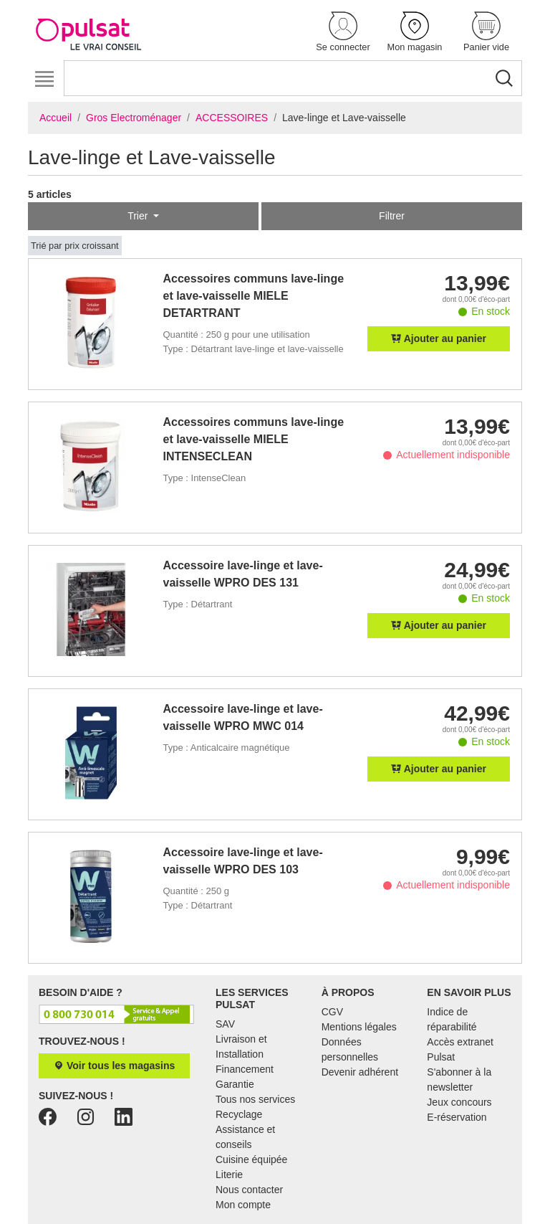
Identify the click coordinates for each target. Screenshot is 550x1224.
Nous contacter (249, 1189)
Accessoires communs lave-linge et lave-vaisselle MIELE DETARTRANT (253, 295)
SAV (225, 1024)
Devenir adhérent (360, 1072)
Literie (229, 1174)
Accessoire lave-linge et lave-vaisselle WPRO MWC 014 (243, 717)
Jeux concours (459, 1102)
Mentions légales (359, 1027)
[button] (343, 33)
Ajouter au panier (438, 338)
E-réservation (456, 1117)
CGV (332, 1011)
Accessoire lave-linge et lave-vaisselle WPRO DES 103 (243, 861)
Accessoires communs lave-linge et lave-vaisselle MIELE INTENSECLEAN (253, 439)
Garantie (235, 1084)
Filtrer (392, 216)
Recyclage (239, 1114)
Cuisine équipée (251, 1159)
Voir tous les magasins (114, 1065)
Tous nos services (255, 1099)
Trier (138, 216)
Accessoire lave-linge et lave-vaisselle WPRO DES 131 (243, 574)
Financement (245, 1069)
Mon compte (243, 1204)
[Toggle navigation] (44, 79)
